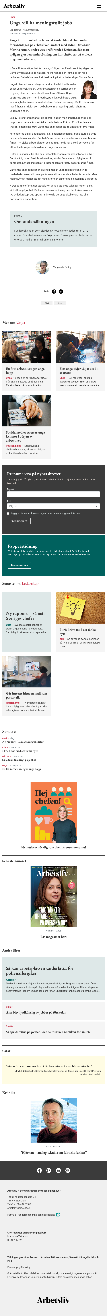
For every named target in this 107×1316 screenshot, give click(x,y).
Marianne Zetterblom (18, 1236)
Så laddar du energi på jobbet (19, 759)
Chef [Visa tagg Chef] (47, 303)
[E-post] (67, 1170)
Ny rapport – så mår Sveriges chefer (22, 741)
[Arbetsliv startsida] (53, 1299)
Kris (4, 747)
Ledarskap (30, 583)
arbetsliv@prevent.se (18, 1208)
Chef (4, 738)
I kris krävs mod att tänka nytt (20, 751)
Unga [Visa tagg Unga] (60, 303)
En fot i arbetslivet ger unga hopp (21, 769)
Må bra (6, 756)
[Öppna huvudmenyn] (99, 5)
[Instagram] (48, 1170)
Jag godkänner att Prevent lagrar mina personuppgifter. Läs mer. (45, 513)
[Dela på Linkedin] (61, 291)
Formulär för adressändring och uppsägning (34, 1214)
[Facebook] (39, 1170)
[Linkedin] (58, 1170)
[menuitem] (29, 6)
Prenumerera (18, 521)
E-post (11, 489)
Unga (13, 17)
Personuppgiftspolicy (18, 1267)
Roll (9, 501)
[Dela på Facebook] (54, 291)
